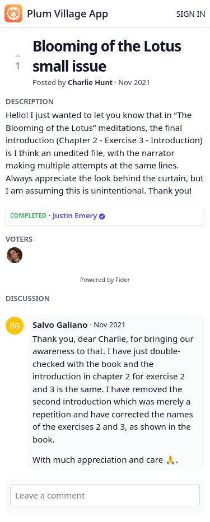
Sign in (191, 13)
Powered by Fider (105, 279)
